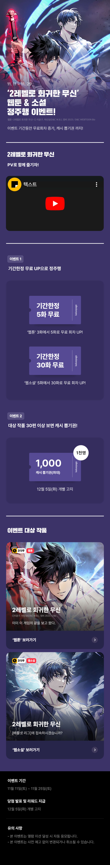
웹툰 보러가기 (55, 594)
